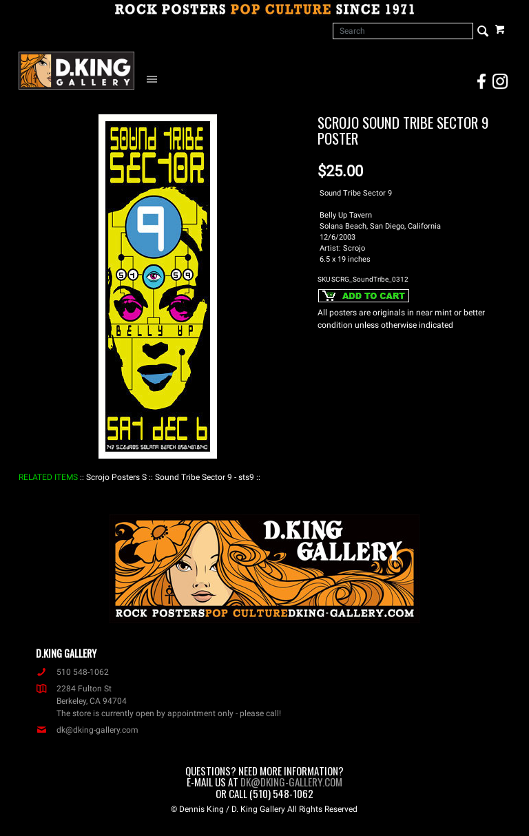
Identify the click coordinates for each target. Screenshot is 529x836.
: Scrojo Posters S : (116, 477)
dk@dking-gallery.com (87, 730)
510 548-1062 (72, 672)
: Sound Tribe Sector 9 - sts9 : (204, 477)
